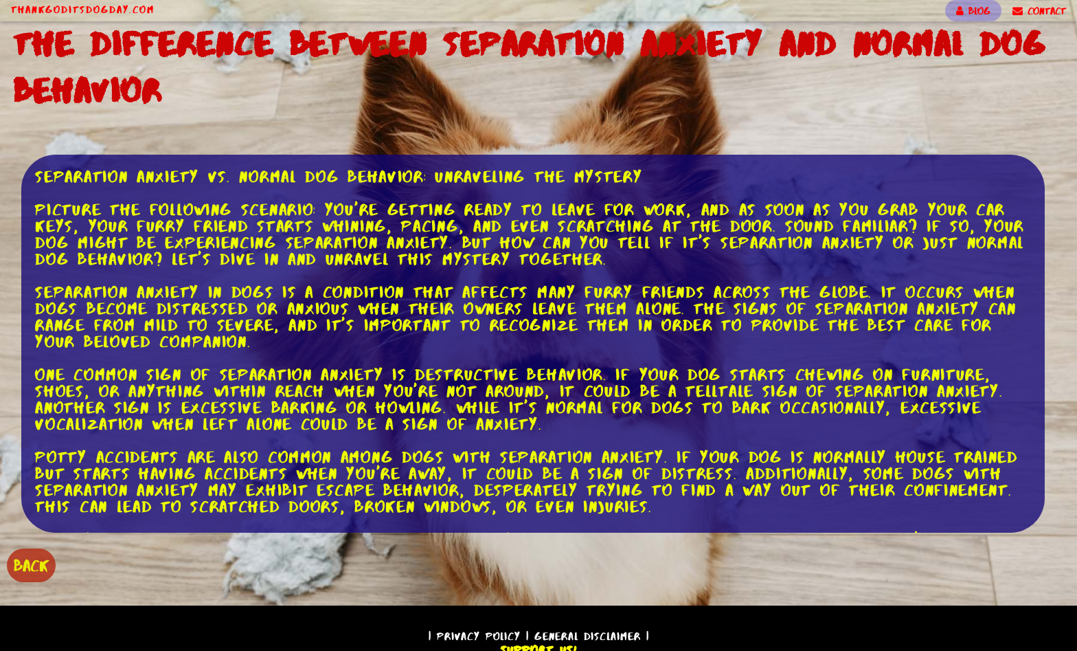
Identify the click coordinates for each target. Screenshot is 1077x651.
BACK (31, 565)
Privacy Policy (479, 636)
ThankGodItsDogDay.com (83, 9)
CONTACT (1039, 11)
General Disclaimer (587, 636)
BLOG (973, 11)
